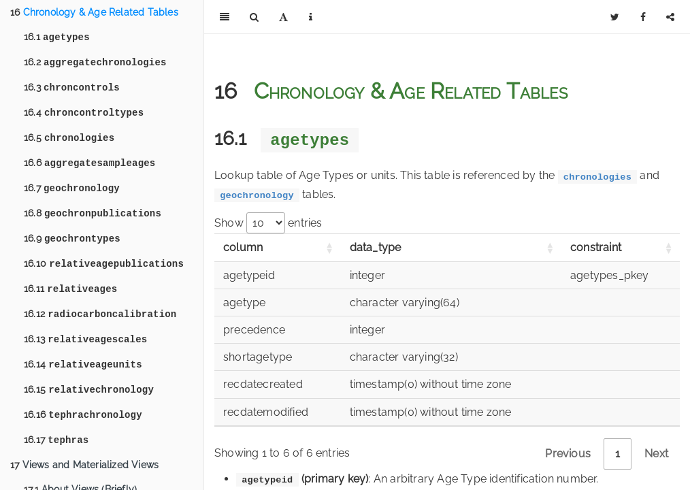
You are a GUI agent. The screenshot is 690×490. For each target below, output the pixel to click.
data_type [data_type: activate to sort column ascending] (375, 247)
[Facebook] (643, 17)
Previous (568, 453)
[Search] (254, 17)
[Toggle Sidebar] (225, 17)
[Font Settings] (283, 17)
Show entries (268, 222)
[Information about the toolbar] (311, 17)
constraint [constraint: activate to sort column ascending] (595, 247)
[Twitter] (614, 17)
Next (656, 453)
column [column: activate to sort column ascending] (243, 247)
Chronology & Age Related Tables (94, 12)
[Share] (670, 17)
